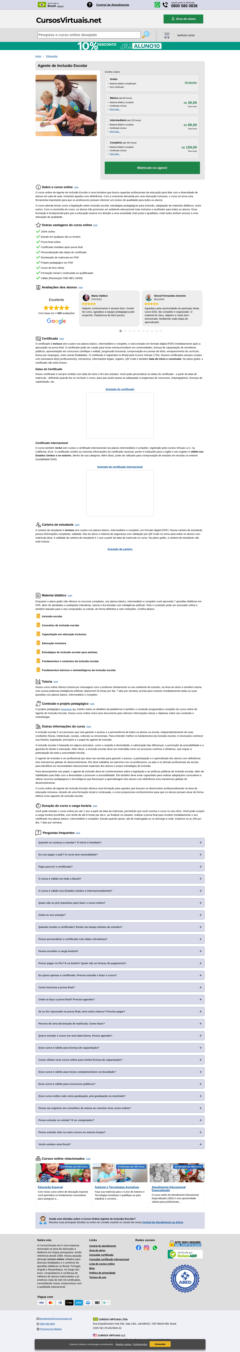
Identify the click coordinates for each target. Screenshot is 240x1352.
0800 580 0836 (184, 6)
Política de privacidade (102, 1272)
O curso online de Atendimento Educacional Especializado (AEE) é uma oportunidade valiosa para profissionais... (175, 1198)
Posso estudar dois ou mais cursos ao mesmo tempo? (72, 1132)
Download (67, 709)
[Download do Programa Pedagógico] (73, 709)
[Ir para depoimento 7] (147, 331)
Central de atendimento (102, 1246)
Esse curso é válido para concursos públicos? (67, 1083)
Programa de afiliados (51, 1329)
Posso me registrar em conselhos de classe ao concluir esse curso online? (84, 1108)
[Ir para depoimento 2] (125, 331)
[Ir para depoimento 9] (156, 331)
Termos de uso (97, 1277)
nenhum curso (186, 35)
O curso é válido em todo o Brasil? (59, 878)
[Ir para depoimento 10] (161, 331)
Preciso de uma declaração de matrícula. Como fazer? (71, 1023)
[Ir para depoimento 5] (138, 331)
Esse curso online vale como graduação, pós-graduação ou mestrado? (82, 1096)
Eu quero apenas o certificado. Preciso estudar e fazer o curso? (77, 975)
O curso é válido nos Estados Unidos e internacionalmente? (75, 890)
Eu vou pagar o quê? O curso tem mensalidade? (68, 854)
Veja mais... (115, 109)
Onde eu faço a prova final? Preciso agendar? (66, 999)
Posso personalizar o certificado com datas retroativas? (72, 939)
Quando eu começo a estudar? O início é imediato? (70, 842)
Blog (92, 1268)
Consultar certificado (101, 1255)
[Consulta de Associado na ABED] (185, 1294)
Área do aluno (97, 1250)
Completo (116, 142)
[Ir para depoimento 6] (143, 331)
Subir (76, 187)
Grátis (113, 79)
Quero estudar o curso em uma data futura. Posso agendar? (75, 1035)
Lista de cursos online (102, 1263)
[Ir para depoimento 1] (120, 331)
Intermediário (118, 120)
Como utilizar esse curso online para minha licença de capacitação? (80, 1059)
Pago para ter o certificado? (55, 866)
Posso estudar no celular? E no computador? (66, 1120)
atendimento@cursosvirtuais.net (56, 1318)
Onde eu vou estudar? (52, 914)
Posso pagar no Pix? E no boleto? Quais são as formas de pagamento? (82, 963)
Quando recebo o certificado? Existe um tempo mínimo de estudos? (80, 926)
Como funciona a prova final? (56, 987)
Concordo (160, 1344)
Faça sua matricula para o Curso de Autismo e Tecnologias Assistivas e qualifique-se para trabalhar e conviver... (120, 1195)
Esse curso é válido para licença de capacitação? (68, 1047)
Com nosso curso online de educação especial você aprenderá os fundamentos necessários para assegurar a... (63, 1195)
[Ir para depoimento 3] (129, 331)
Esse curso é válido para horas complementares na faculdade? (77, 1071)
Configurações (140, 1344)
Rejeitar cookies (123, 1344)
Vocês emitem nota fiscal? (54, 1144)
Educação (52, 56)
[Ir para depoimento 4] (134, 331)
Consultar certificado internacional (109, 1259)
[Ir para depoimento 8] (152, 331)
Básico (114, 97)
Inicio (38, 56)
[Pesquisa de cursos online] (89, 34)
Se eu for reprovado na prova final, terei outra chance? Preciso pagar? (81, 1011)
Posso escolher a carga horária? (58, 951)
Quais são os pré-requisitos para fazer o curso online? (71, 902)
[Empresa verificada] (185, 1258)
